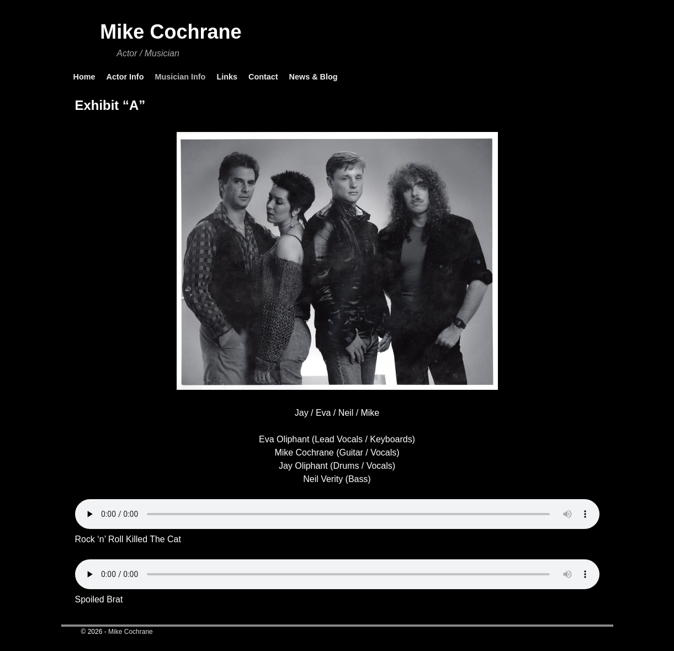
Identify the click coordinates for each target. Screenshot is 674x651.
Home (84, 76)
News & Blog (313, 76)
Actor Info (125, 76)
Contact (263, 76)
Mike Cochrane (170, 31)
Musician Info (180, 76)
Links (226, 76)
